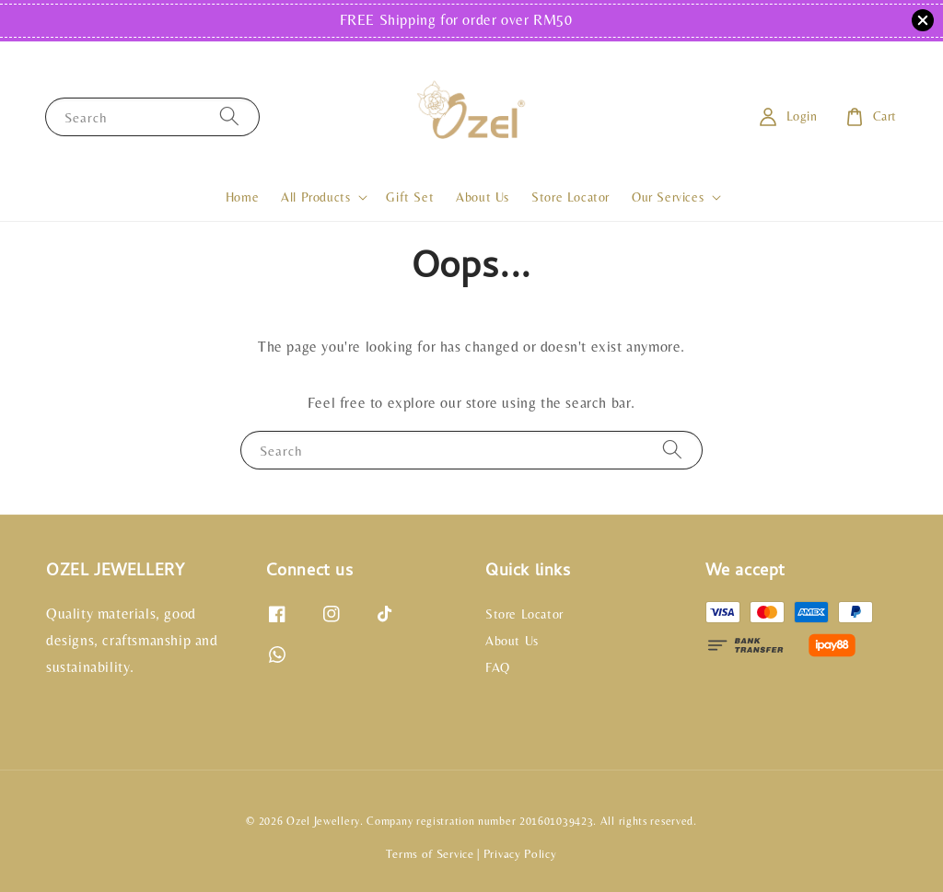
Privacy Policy (520, 854)
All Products (315, 197)
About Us (482, 197)
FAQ (497, 667)
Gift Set (410, 197)
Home (242, 197)
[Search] (229, 116)
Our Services (668, 197)
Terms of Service (429, 854)
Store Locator (570, 197)
